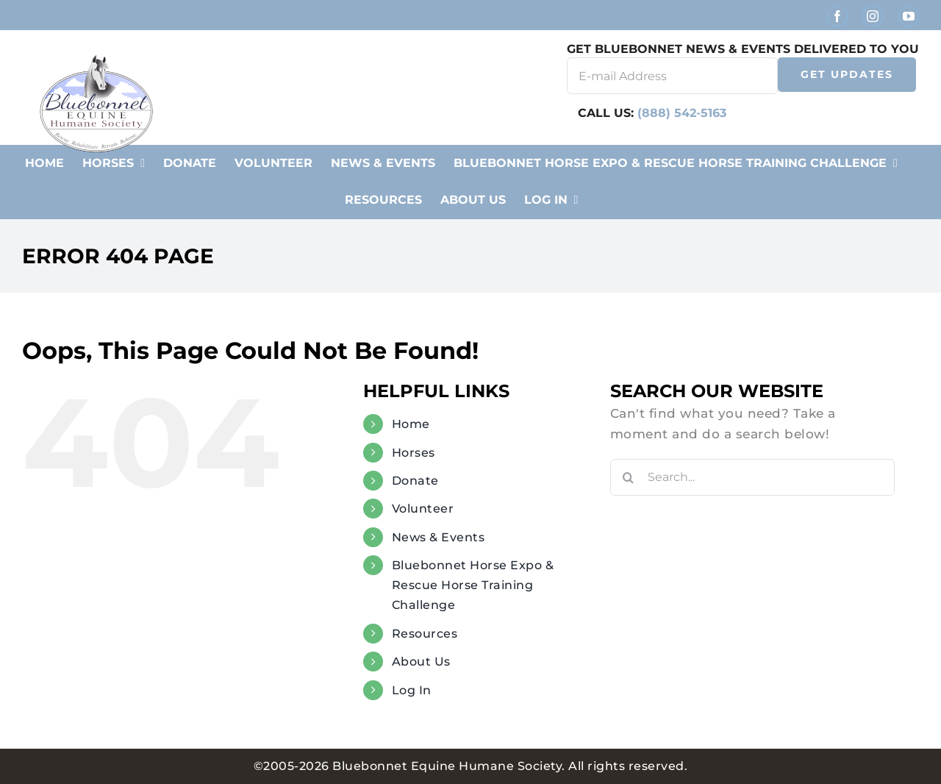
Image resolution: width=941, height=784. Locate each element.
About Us (421, 662)
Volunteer (423, 509)
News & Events (438, 537)
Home (411, 424)
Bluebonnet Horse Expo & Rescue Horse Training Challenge (473, 585)
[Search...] (752, 477)
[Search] (628, 477)
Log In (412, 690)
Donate (415, 481)
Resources (425, 634)
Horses (413, 453)
